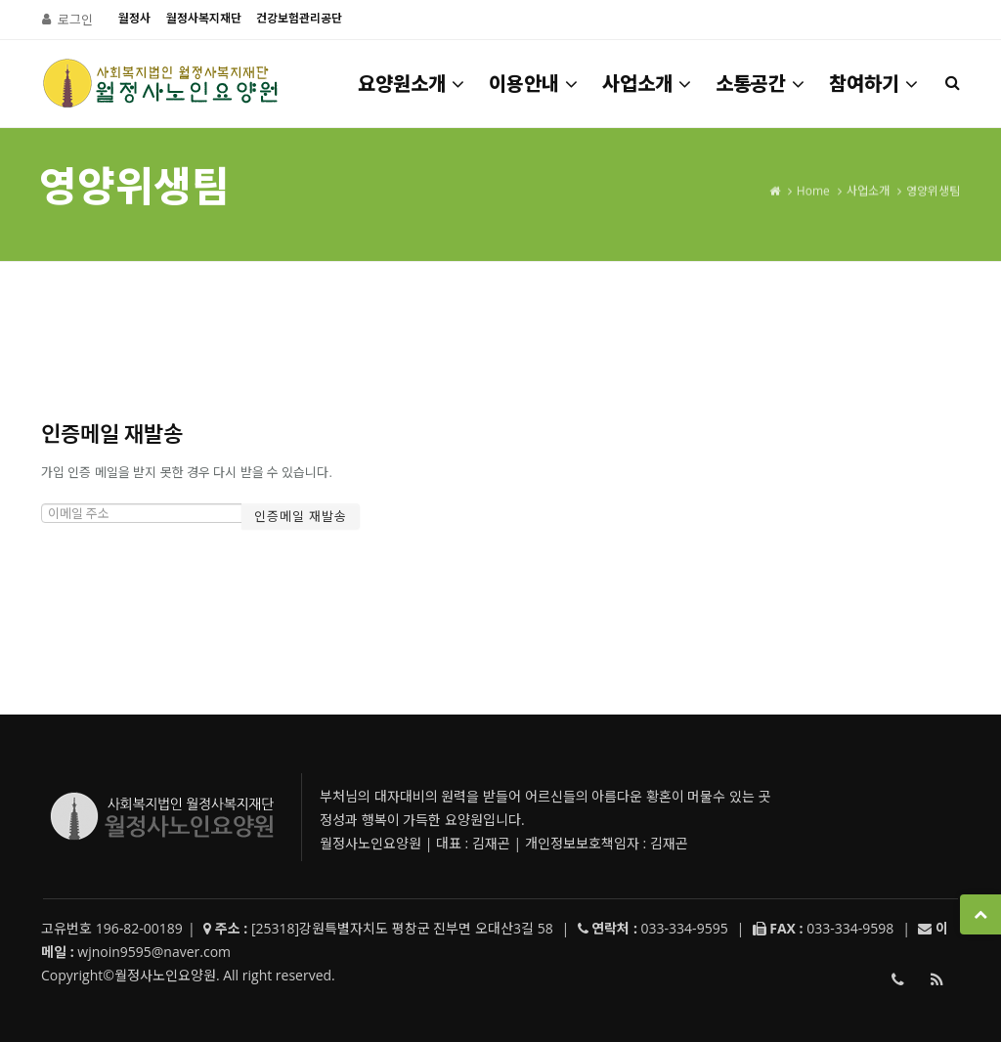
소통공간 (761, 83)
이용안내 (535, 83)
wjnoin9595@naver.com (154, 951)
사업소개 (648, 83)
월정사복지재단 (203, 18)
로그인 (75, 19)
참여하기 (875, 83)
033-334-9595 (897, 983)
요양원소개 (412, 83)
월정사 (134, 18)
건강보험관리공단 (299, 18)
